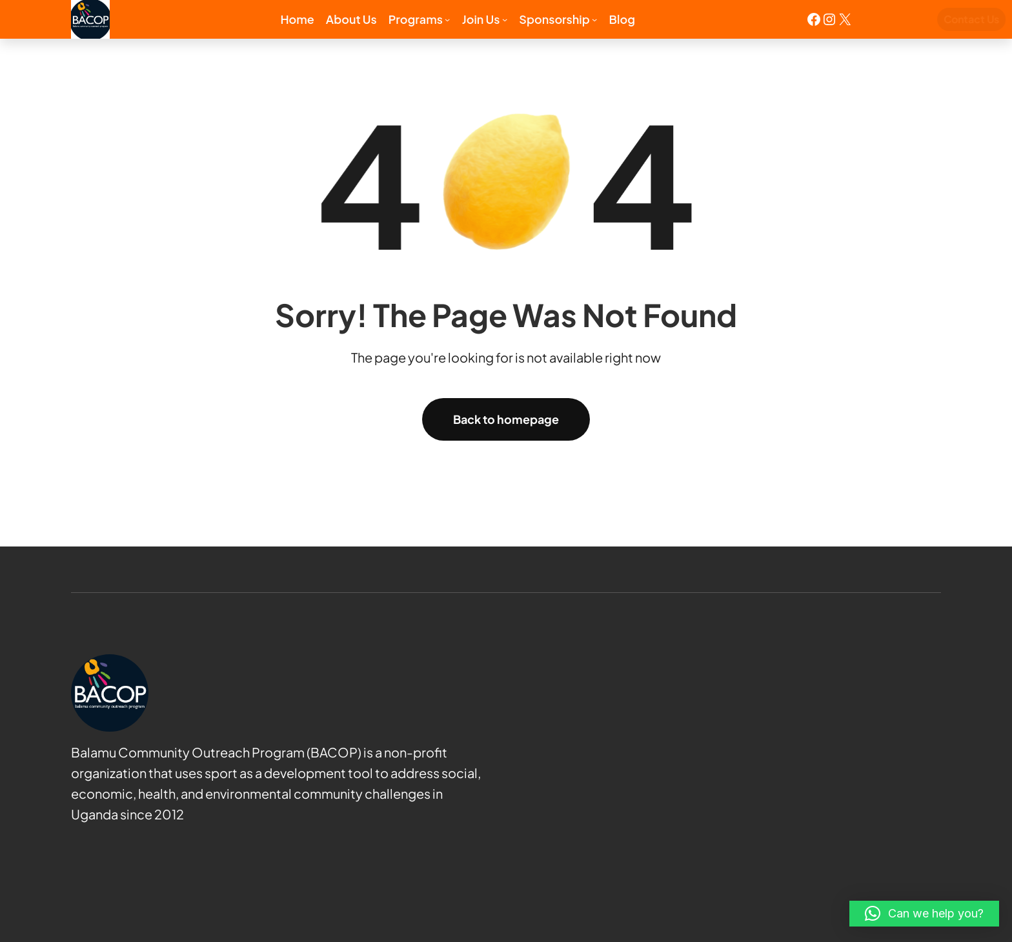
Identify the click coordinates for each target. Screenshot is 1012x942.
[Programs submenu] (447, 19)
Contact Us (912, 19)
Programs (416, 19)
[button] (924, 914)
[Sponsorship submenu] (594, 19)
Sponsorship (554, 19)
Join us (481, 19)
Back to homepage (506, 419)
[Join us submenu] (504, 19)
